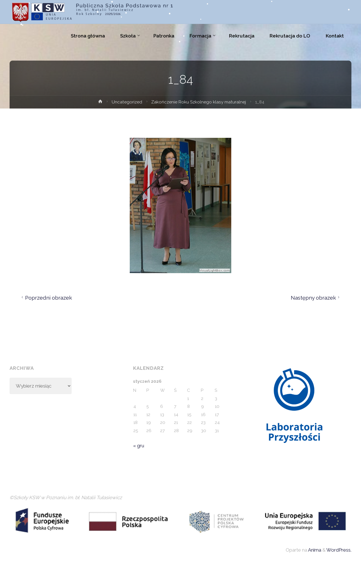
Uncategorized (127, 102)
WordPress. (338, 550)
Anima (314, 550)
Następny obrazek (316, 298)
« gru (138, 445)
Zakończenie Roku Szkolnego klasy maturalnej (198, 102)
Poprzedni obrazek (46, 298)
